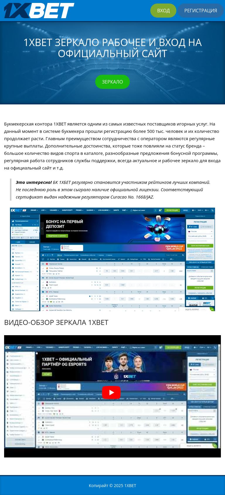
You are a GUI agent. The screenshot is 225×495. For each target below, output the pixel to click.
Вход (163, 10)
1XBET (130, 485)
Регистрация (200, 10)
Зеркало (112, 82)
